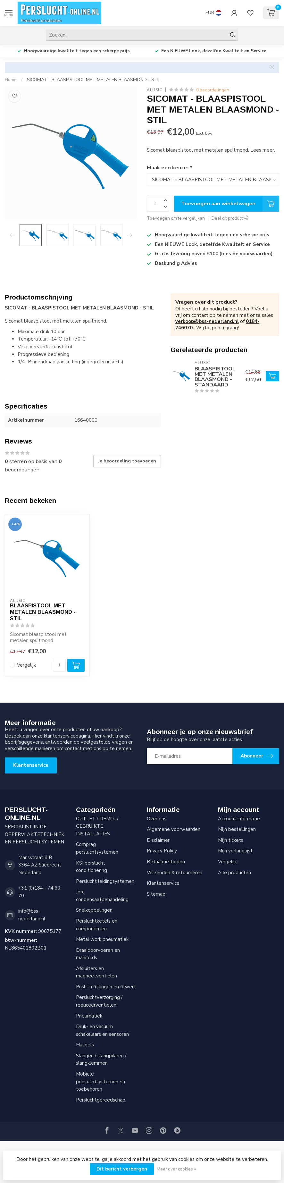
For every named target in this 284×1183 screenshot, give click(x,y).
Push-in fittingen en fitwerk (106, 987)
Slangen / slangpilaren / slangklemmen (101, 1059)
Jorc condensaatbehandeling (102, 896)
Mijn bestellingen (237, 829)
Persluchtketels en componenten (96, 925)
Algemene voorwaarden (173, 829)
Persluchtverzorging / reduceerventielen (99, 1001)
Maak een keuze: (169, 167)
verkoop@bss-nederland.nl (207, 321)
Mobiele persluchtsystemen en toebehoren (100, 1081)
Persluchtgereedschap (100, 1100)
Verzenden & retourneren (174, 872)
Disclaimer (158, 840)
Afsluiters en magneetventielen (96, 972)
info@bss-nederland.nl (31, 915)
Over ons (156, 818)
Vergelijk (26, 665)
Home (11, 80)
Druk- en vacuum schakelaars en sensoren (102, 1030)
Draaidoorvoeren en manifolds (98, 954)
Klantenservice (30, 765)
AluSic (154, 90)
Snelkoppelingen (94, 910)
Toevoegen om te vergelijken (176, 218)
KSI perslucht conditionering (91, 867)
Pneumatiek (89, 1016)
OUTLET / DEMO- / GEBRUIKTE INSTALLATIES (97, 826)
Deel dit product (230, 218)
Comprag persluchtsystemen (97, 848)
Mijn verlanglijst (235, 851)
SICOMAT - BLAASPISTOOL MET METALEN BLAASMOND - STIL (94, 80)
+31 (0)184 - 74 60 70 (39, 892)
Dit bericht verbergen (121, 1169)
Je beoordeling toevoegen (127, 461)
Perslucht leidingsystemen (105, 881)
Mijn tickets (230, 840)
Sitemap (156, 894)
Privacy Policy (162, 851)
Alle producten (234, 872)
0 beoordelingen (212, 90)
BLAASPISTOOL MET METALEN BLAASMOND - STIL (43, 612)
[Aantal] (59, 665)
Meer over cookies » (176, 1169)
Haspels (85, 1045)
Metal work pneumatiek (102, 939)
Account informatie (239, 818)
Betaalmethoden (166, 861)
